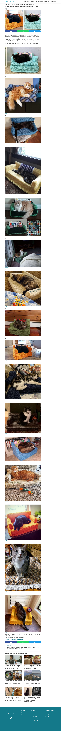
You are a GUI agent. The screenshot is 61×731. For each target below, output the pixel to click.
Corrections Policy (34, 714)
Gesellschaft (47, 1)
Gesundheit (40, 1)
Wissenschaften (26, 1)
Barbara (10, 8)
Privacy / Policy (48, 714)
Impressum (47, 712)
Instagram (6, 113)
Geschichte (53, 1)
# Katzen (7, 639)
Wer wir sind (23, 712)
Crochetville (6, 267)
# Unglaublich (13, 639)
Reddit (6, 74)
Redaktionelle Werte (34, 716)
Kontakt (22, 714)
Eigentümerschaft (34, 718)
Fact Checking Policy (34, 712)
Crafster (6, 632)
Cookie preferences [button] (49, 716)
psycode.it (23, 716)
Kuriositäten (34, 1)
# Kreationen (19, 639)
